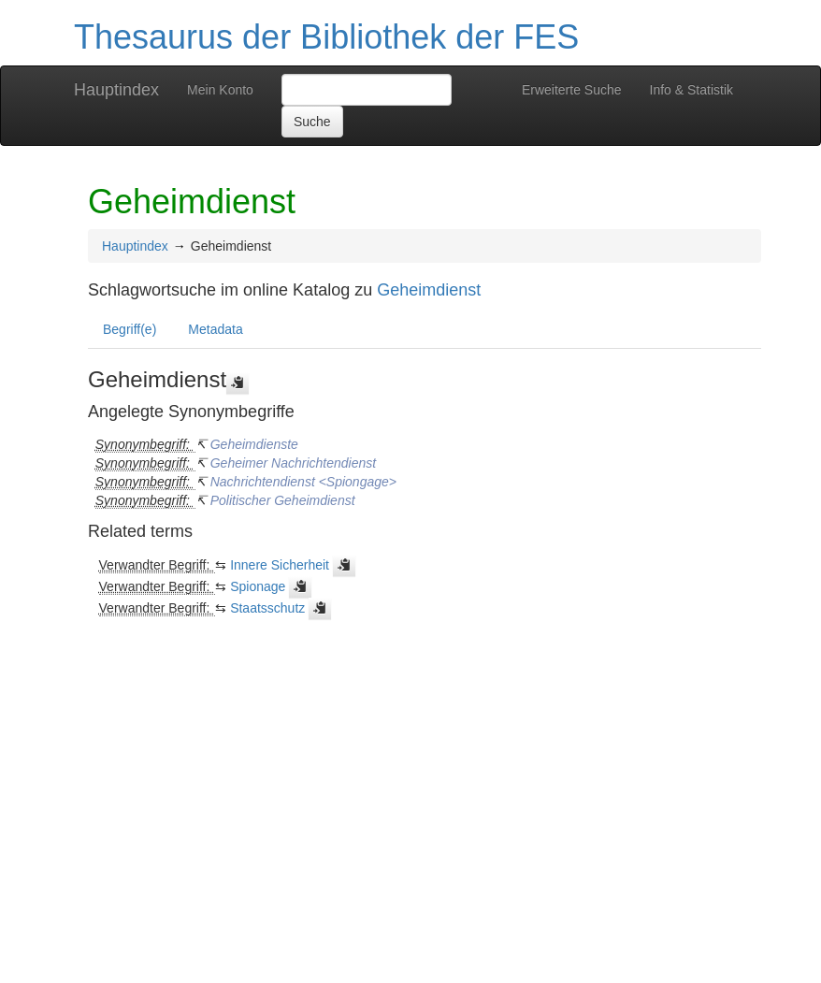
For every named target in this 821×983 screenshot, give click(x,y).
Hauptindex (116, 89)
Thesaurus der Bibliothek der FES (326, 37)
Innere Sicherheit (279, 564)
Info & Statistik (691, 89)
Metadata (215, 329)
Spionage (257, 586)
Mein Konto (220, 89)
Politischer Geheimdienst (282, 500)
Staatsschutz (267, 607)
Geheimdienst (429, 290)
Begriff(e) (129, 329)
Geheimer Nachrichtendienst (293, 462)
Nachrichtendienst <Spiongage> (303, 481)
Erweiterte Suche (572, 89)
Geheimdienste (254, 444)
